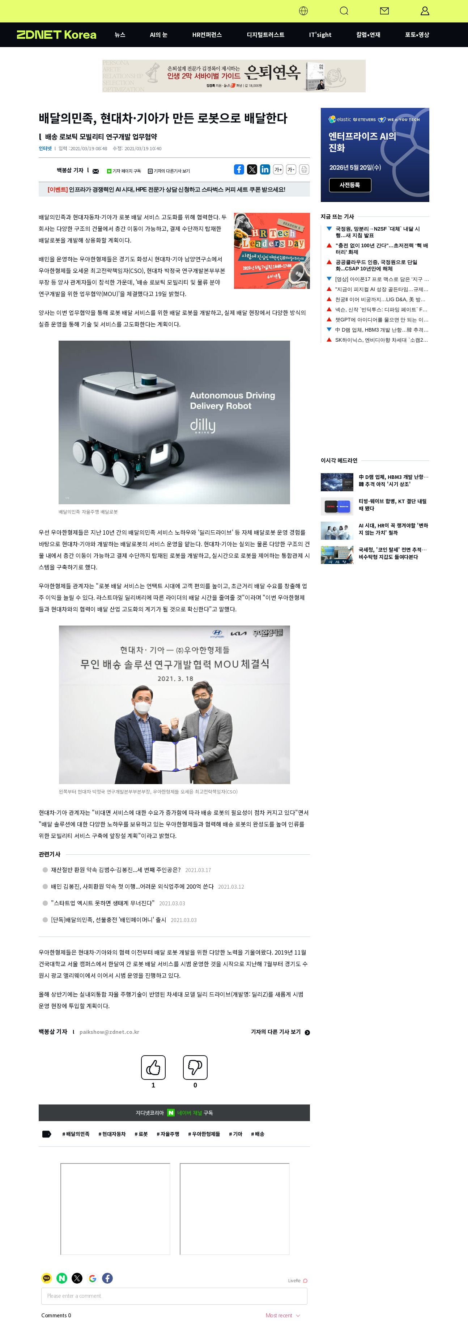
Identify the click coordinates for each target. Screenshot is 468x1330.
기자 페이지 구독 (124, 171)
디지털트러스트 (266, 34)
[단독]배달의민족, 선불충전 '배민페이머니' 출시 (108, 919)
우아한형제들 (206, 1133)
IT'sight (320, 34)
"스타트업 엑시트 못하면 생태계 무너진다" (103, 902)
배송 (259, 1133)
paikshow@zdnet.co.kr (109, 1031)
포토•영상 (417, 34)
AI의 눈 (159, 34)
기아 (237, 1133)
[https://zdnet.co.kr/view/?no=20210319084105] (239, 169)
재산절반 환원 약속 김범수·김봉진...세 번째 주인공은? (116, 869)
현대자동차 (114, 1133)
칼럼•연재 (368, 34)
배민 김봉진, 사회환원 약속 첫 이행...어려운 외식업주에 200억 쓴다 (132, 886)
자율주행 (170, 1133)
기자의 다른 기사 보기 (280, 1031)
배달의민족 (78, 1133)
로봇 (143, 1133)
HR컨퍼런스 (207, 34)
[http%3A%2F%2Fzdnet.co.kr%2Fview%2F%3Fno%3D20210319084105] (265, 169)
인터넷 (45, 148)
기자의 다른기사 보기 (169, 171)
